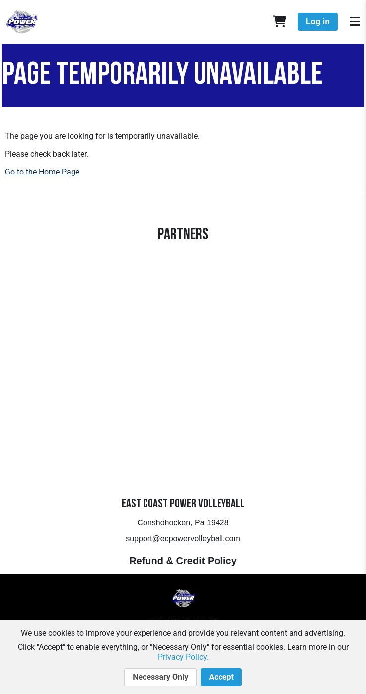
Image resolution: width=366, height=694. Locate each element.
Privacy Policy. (183, 657)
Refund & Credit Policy (183, 561)
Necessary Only (160, 677)
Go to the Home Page (42, 171)
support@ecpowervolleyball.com (183, 538)
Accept (221, 677)
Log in (318, 21)
